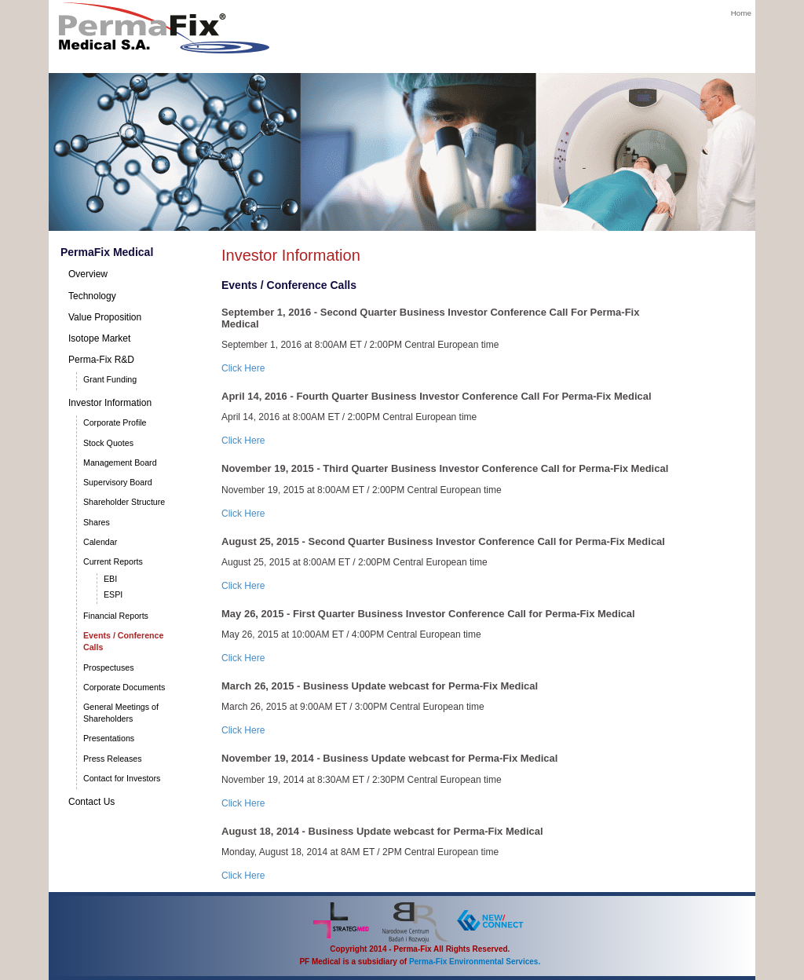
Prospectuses (108, 667)
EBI (110, 578)
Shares (96, 522)
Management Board (120, 462)
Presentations (108, 738)
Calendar (100, 542)
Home (741, 13)
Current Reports (113, 561)
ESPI (113, 594)
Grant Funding (110, 379)
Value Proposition (104, 317)
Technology (92, 296)
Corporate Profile (115, 422)
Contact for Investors (121, 778)
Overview (88, 274)
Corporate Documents (124, 687)
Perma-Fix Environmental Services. (474, 961)
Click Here (243, 368)
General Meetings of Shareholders (121, 712)
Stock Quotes (108, 443)
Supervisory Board (117, 482)
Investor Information (110, 402)
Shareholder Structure (124, 501)
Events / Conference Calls (123, 641)
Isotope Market (99, 338)
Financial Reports (115, 615)
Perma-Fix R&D (101, 359)
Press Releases (112, 758)
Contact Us (91, 801)
